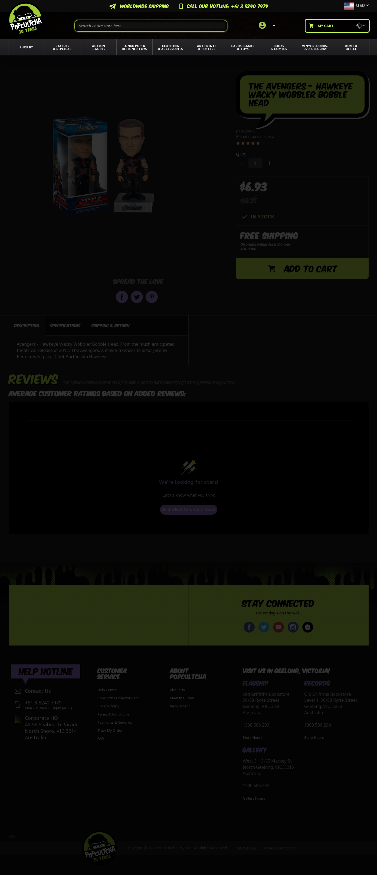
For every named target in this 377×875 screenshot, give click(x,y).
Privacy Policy (108, 706)
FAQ (100, 738)
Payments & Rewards (114, 722)
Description (26, 325)
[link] (266, 26)
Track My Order (110, 730)
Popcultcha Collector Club (118, 698)
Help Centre (107, 689)
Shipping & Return (110, 325)
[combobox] (150, 26)
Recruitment (180, 706)
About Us (177, 689)
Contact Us (38, 691)
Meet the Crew (182, 698)
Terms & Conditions (113, 714)
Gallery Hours (254, 798)
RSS (12, 836)
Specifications (65, 325)
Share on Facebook (122, 297)
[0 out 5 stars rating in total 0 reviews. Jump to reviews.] (260, 143)
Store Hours (253, 737)
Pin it (152, 297)
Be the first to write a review (189, 509)
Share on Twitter (137, 297)
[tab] (27, 325)
